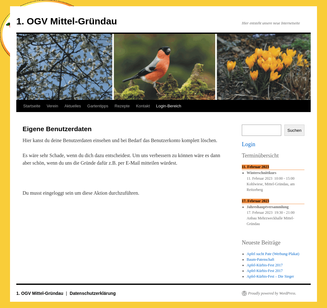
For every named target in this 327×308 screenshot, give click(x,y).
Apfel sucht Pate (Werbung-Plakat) (273, 254)
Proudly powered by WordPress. (272, 293)
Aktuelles (73, 106)
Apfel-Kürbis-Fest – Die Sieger (270, 276)
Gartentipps (97, 106)
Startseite (31, 106)
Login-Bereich (168, 106)
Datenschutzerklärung (93, 293)
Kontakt (143, 106)
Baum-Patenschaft (260, 259)
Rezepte (122, 106)
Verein (52, 106)
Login (248, 144)
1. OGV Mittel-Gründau (66, 21)
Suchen (294, 130)
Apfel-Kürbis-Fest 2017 (265, 265)
